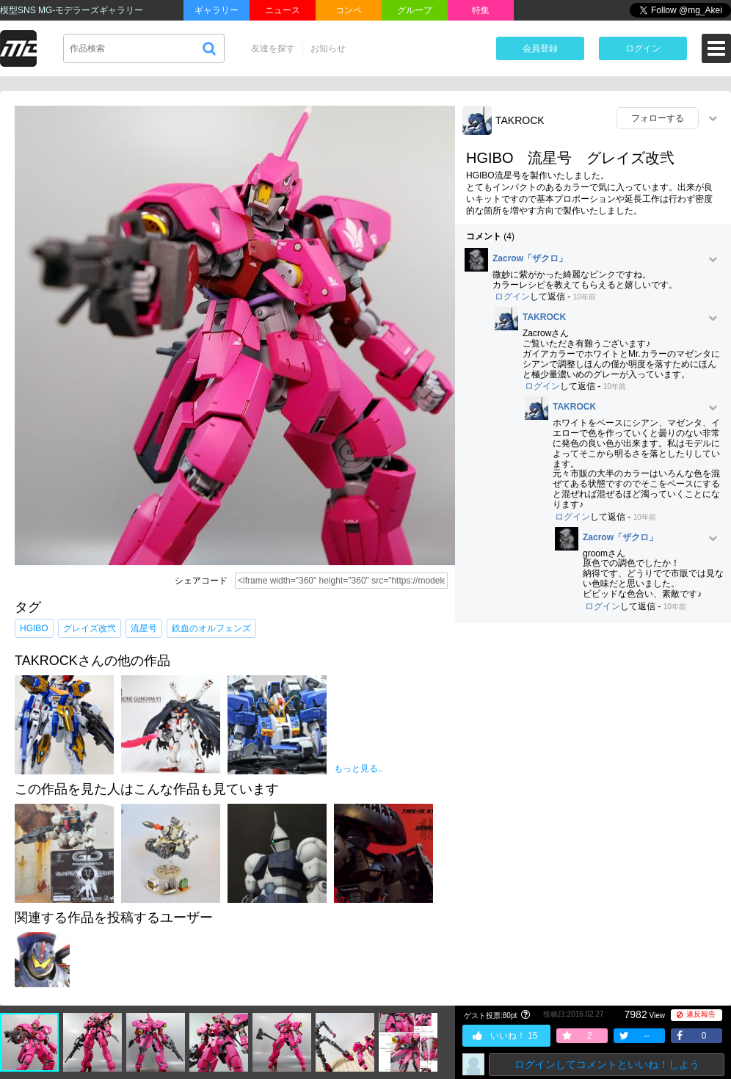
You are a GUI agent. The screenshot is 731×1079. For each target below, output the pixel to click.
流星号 (144, 628)
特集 (481, 10)
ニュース (282, 10)
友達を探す (273, 48)
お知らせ (328, 48)
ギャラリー (216, 10)
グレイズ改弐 (89, 628)
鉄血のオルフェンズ (211, 628)
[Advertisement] (593, 740)
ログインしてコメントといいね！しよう (606, 1064)
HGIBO (34, 628)
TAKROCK (520, 120)
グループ (414, 10)
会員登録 (540, 48)
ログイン (643, 48)
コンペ (348, 10)
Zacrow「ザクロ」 (529, 259)
